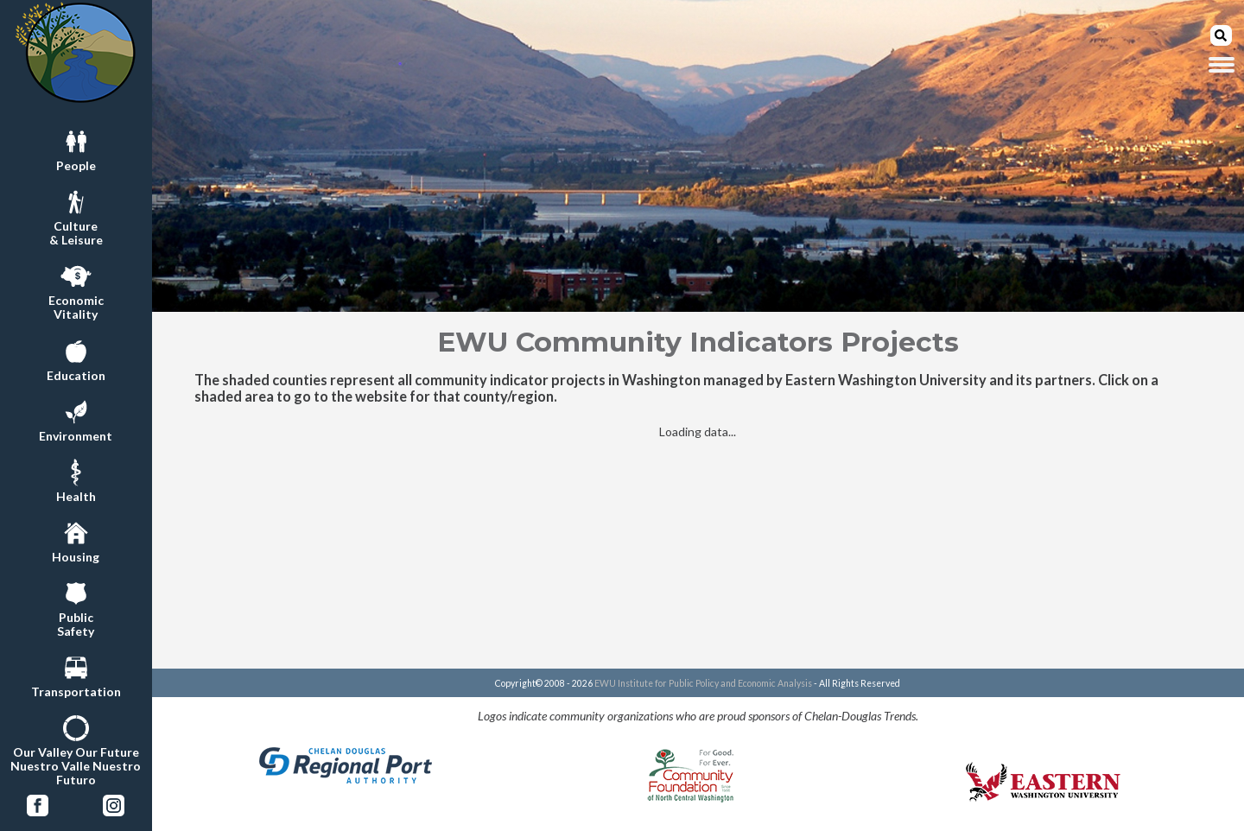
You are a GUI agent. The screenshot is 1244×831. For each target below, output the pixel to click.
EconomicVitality (76, 290)
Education (76, 358)
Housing (75, 540)
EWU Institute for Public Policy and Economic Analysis (703, 683)
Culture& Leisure (76, 216)
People (76, 148)
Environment (75, 419)
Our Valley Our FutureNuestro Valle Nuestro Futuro (75, 749)
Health (76, 479)
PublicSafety (75, 607)
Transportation (76, 674)
